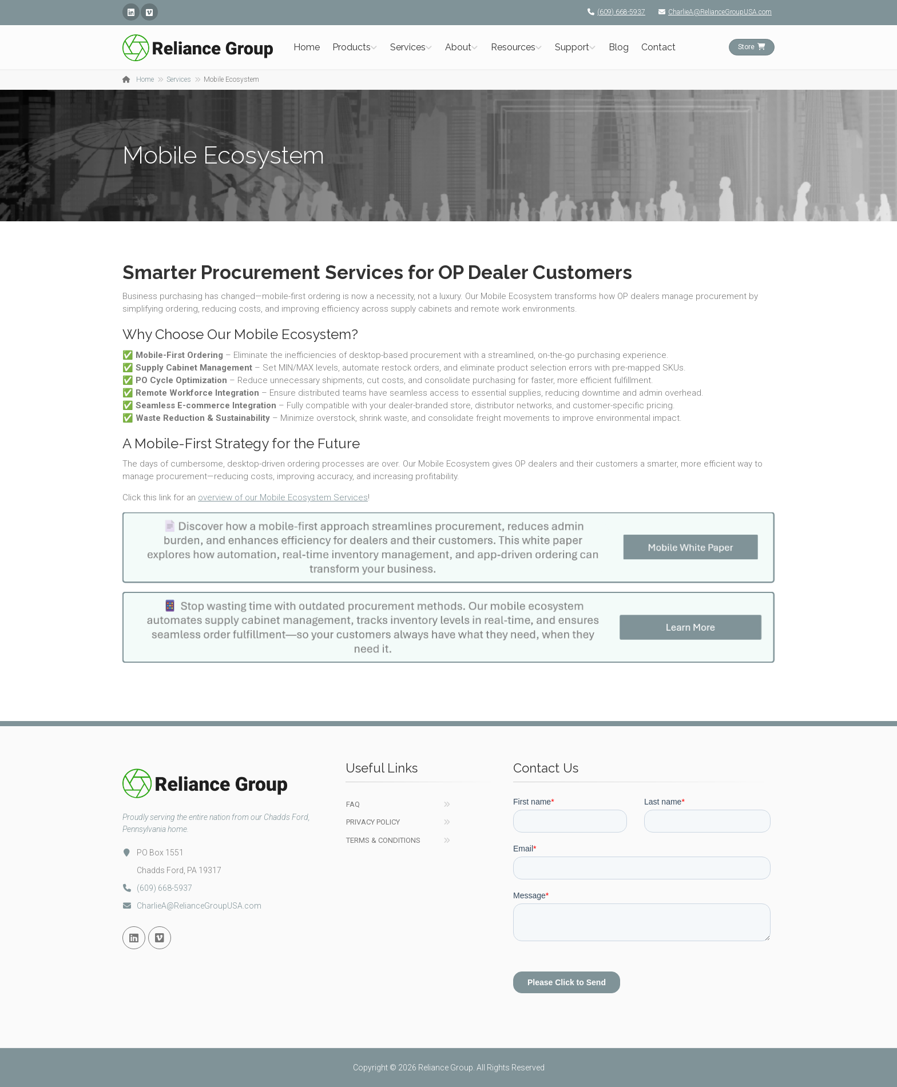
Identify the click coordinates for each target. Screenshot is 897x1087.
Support (572, 47)
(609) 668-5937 (613, 12)
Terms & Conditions (383, 840)
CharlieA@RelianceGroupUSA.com (712, 12)
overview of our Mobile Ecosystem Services (283, 497)
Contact (658, 47)
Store (751, 47)
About (458, 47)
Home (306, 47)
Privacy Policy (373, 822)
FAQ (353, 804)
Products (351, 47)
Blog (619, 47)
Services (408, 47)
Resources (513, 47)
